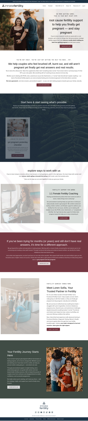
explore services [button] (44, 85)
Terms (44, 419)
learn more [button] (63, 218)
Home (44, 6)
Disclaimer (32, 419)
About (68, 6)
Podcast (50, 6)
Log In (83, 6)
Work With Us (60, 6)
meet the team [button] (53, 329)
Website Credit (60, 419)
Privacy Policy (39, 419)
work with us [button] (66, 46)
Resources (76, 6)
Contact (26, 419)
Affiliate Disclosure (51, 419)
